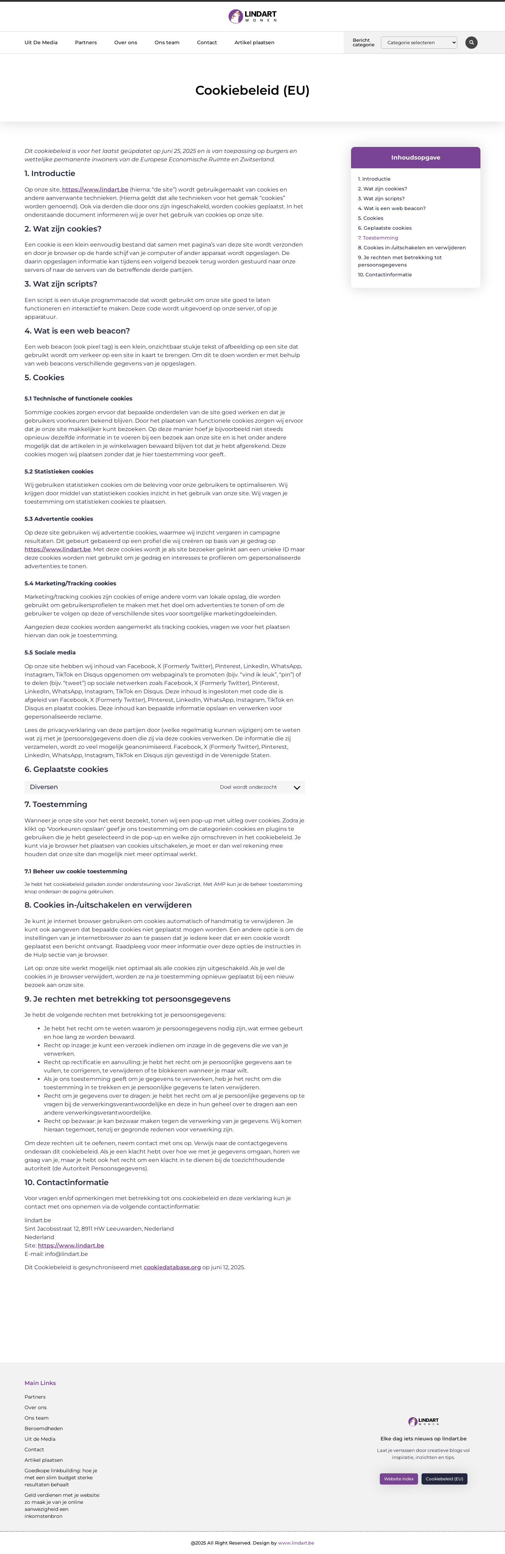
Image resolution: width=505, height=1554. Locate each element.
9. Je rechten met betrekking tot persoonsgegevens (400, 261)
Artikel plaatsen (255, 42)
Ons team (167, 42)
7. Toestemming (378, 238)
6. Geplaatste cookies (385, 228)
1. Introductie (374, 179)
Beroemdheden (44, 1428)
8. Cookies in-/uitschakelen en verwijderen (412, 247)
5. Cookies (370, 218)
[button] (471, 42)
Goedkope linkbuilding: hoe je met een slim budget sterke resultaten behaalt (61, 1477)
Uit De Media (41, 42)
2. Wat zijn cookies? (382, 189)
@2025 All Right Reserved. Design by (252, 1543)
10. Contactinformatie (385, 274)
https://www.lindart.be (95, 189)
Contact (207, 42)
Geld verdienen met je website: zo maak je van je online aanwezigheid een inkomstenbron (62, 1505)
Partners (86, 42)
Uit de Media (40, 1439)
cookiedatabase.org (172, 1267)
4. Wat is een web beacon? (392, 208)
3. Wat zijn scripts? (381, 198)
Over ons (125, 42)
